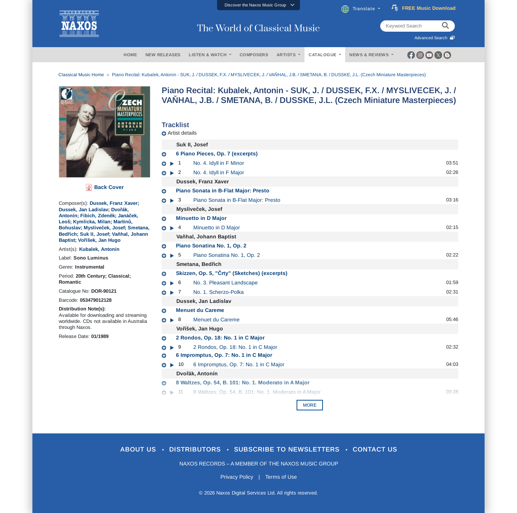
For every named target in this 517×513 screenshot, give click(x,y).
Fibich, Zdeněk (97, 215)
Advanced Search (435, 37)
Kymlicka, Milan (91, 221)
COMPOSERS (254, 54)
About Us (139, 449)
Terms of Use (281, 477)
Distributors (196, 449)
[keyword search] (445, 26)
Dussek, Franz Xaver (114, 203)
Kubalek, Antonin (99, 249)
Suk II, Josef (94, 234)
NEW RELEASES (162, 54)
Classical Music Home (81, 74)
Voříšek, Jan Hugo (99, 240)
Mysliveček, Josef (104, 227)
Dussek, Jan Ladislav (83, 209)
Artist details (182, 133)
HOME (130, 54)
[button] (258, 5)
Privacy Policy (236, 477)
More (310, 405)
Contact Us (375, 449)
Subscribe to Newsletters (288, 449)
